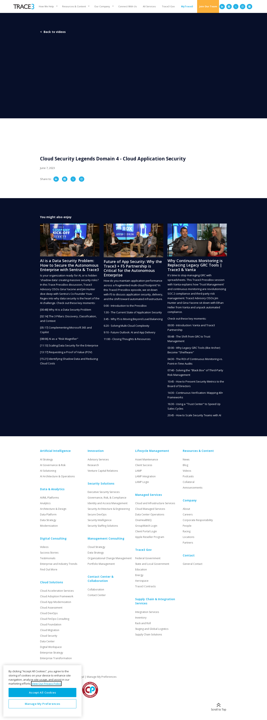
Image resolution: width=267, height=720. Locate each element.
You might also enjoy (56, 217)
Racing (186, 531)
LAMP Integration (145, 476)
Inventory (140, 617)
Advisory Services (98, 459)
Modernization (49, 526)
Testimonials (47, 558)
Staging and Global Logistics (151, 629)
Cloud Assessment (51, 607)
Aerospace (142, 580)
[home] (23, 6)
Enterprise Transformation (56, 658)
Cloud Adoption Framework (56, 596)
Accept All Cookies (42, 692)
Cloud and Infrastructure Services (155, 503)
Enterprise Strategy (51, 652)
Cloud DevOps (49, 613)
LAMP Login (142, 482)
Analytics (45, 503)
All (149, 6)
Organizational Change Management (110, 558)
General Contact (192, 564)
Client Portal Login (146, 531)
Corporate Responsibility (198, 520)
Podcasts (188, 476)
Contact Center (97, 595)
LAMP (138, 470)
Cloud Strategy (96, 547)
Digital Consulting (53, 538)
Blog (185, 465)
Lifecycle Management (152, 451)
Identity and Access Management (107, 503)
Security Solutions (101, 483)
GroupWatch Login (146, 526)
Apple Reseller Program (149, 537)
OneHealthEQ (143, 520)
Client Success (143, 465)
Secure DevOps (97, 514)
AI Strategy (46, 459)
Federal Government (147, 558)
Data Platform (48, 514)
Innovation (96, 451)
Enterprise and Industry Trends (58, 564)
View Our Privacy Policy (46, 683)
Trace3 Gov (168, 6)
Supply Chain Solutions (148, 634)
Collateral (188, 482)
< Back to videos (53, 32)
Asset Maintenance (146, 459)
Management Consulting (106, 538)
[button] (47, 6)
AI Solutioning (48, 470)
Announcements (192, 487)
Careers (188, 514)
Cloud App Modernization (55, 602)
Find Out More (48, 569)
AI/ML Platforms (49, 497)
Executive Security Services (104, 492)
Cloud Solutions (51, 582)
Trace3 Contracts (145, 586)
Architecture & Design (53, 509)
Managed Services (148, 495)
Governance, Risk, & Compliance (107, 497)
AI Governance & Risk (52, 465)
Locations (188, 537)
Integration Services (147, 612)
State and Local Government (152, 564)
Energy (139, 575)
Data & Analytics (52, 489)
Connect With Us (127, 6)
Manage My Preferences (101, 677)
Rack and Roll (143, 623)
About (186, 509)
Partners (188, 542)
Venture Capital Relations (103, 470)
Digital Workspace (51, 647)
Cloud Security (48, 636)
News (186, 459)
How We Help (46, 6)
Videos (44, 547)
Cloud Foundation (50, 624)
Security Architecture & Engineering (109, 509)
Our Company (102, 6)
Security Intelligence (100, 520)
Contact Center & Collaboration (100, 579)
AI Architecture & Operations (57, 476)
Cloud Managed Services (150, 509)
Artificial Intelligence (55, 451)
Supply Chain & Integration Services (155, 601)
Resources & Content (74, 6)
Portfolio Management (101, 564)
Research (93, 465)
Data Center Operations (149, 514)
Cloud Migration (49, 630)
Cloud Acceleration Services (57, 590)
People (187, 526)
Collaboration (96, 589)
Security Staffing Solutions (103, 526)
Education (141, 569)
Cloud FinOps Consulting (54, 619)
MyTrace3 (187, 6)
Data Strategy (48, 520)
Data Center (47, 641)
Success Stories (49, 552)
